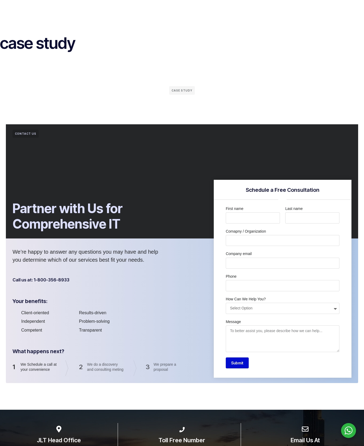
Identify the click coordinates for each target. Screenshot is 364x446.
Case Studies (229, 10)
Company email (239, 254)
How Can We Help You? (246, 299)
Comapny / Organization (246, 231)
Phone (231, 276)
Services (124, 10)
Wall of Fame (196, 10)
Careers (273, 10)
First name (234, 208)
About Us (99, 10)
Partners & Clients (158, 10)
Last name (294, 208)
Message (233, 322)
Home (78, 10)
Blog (253, 10)
